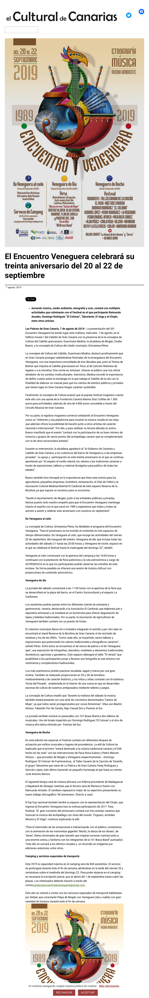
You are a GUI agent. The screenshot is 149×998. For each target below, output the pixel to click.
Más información (109, 986)
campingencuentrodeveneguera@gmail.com (59, 885)
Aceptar (88, 992)
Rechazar (64, 992)
